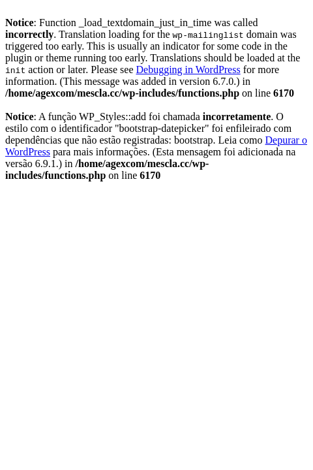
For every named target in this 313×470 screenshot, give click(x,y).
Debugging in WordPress (188, 69)
